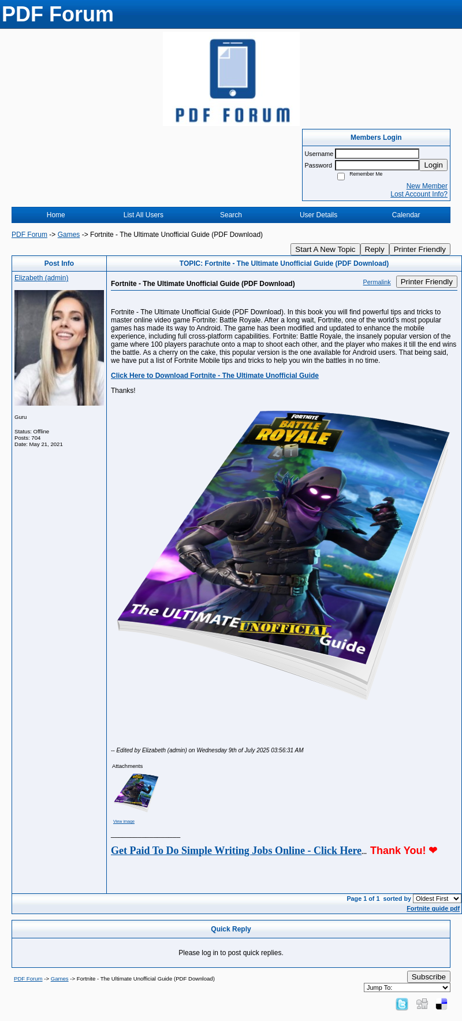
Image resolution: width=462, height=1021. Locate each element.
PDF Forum (29, 235)
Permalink (377, 282)
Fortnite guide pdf (433, 908)
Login (433, 165)
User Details (318, 215)
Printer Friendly (420, 249)
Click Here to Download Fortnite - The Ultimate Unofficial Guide (215, 376)
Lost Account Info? (419, 194)
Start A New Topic (325, 249)
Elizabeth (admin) (41, 278)
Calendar (406, 215)
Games (69, 235)
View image (124, 821)
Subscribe (429, 976)
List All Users (143, 215)
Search (231, 215)
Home (56, 215)
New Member (427, 186)
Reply (375, 249)
